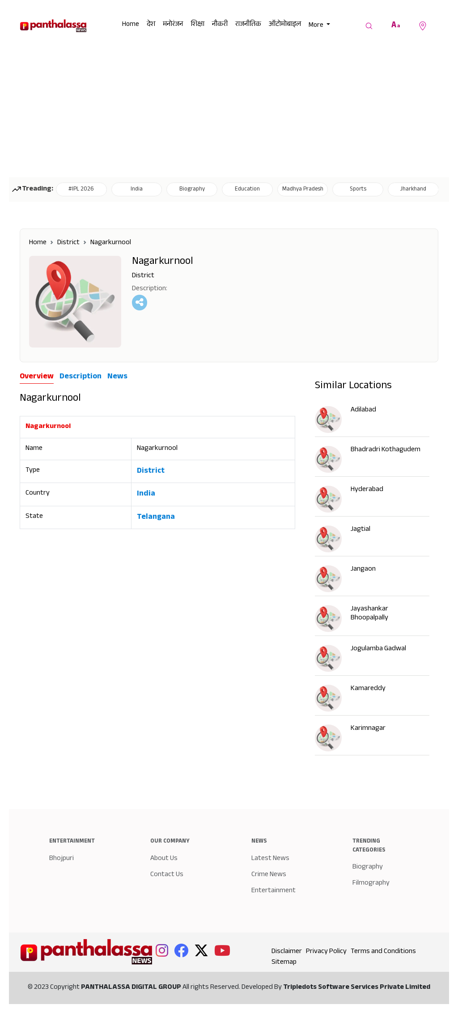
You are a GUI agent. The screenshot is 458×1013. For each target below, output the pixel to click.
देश (151, 25)
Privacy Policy (326, 952)
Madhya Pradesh (302, 190)
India (137, 190)
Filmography (371, 883)
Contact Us (166, 875)
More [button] (317, 26)
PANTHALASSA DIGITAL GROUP (131, 988)
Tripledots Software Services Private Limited (356, 988)
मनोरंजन (173, 25)
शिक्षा (197, 25)
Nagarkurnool (110, 243)
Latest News (270, 859)
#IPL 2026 (81, 190)
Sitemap (284, 963)
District (68, 243)
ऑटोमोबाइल (285, 25)
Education (247, 190)
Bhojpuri (61, 859)
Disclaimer (286, 952)
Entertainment (273, 891)
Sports (358, 190)
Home (130, 25)
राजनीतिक (248, 25)
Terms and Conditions (383, 952)
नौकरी (220, 25)
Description (80, 377)
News (117, 377)
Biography (192, 190)
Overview (37, 377)
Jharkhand (413, 190)
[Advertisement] (229, 110)
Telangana (156, 517)
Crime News (268, 875)
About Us (164, 859)
